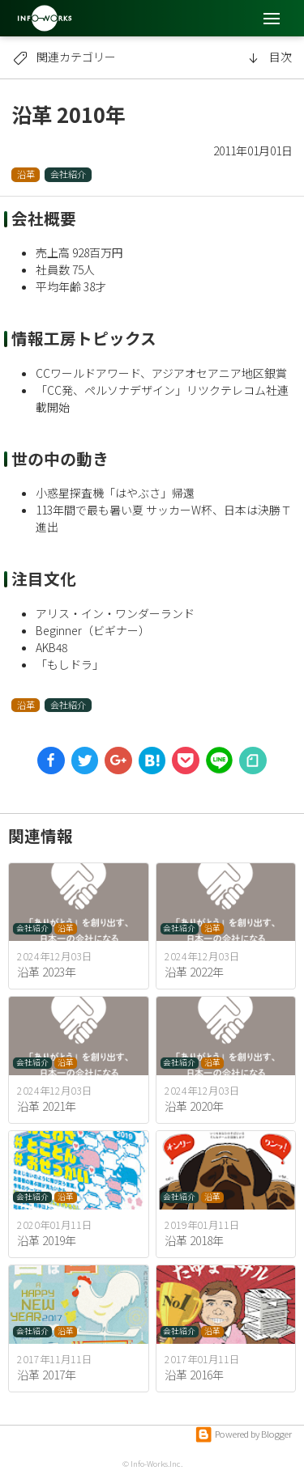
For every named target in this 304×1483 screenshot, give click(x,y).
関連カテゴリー (64, 57)
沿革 (26, 173)
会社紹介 (68, 173)
